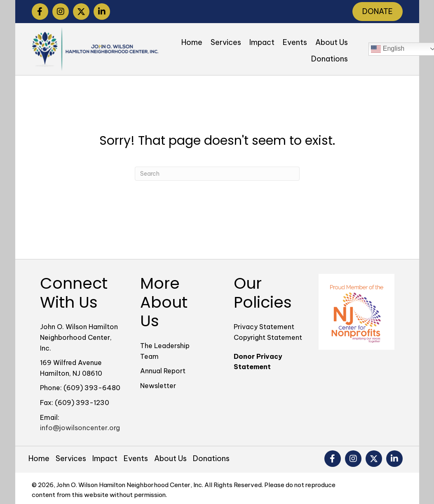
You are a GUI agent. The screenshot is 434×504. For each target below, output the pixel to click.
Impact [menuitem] (104, 458)
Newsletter (158, 386)
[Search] (217, 174)
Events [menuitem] (136, 458)
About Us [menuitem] (170, 458)
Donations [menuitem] (211, 458)
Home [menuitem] (38, 458)
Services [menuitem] (71, 458)
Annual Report (162, 371)
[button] (40, 11)
